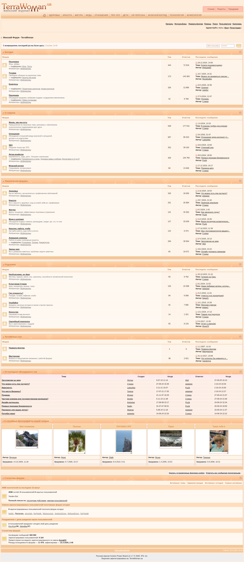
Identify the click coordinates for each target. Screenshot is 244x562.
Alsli (204, 244)
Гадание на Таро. (208, 277)
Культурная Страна (18, 284)
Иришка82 (206, 68)
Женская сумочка (208, 305)
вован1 (205, 307)
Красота (12, 200)
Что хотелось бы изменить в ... (214, 358)
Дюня (63, 457)
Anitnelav (131, 402)
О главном (10, 113)
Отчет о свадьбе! (208, 324)
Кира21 (205, 298)
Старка (205, 101)
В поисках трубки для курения (214, 126)
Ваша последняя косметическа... (215, 221)
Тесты (29, 66)
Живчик (130, 410)
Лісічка (130, 380)
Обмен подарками (29, 100)
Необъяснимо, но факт (19, 274)
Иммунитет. (7, 388)
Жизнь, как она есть (18, 122)
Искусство (13, 312)
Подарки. (205, 99)
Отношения (14, 134)
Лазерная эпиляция (209, 203)
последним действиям (36, 501)
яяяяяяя (205, 196)
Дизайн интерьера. (10, 402)
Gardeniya (206, 361)
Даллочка (19, 513)
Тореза (130, 391)
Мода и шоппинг (16, 219)
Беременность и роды (30, 159)
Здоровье (13, 191)
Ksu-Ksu (12, 526)
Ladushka (206, 140)
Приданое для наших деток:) (15, 410)
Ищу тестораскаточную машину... (215, 231)
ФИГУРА (79, 15)
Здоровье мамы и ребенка (50, 159)
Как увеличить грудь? (210, 212)
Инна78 (205, 326)
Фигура (12, 210)
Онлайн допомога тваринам (213, 252)
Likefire (205, 90)
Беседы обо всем (29, 78)
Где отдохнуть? (16, 293)
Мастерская (14, 356)
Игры (24, 66)
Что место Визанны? (11, 391)
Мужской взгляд (16, 166)
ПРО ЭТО (115, 15)
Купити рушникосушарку (211, 65)
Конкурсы (13, 84)
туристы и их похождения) (212, 296)
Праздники (233, 9)
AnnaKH (62, 540)
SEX (11, 145)
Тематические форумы (16, 181)
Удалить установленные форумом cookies (187, 473)
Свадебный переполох (19, 321)
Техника (35, 242)
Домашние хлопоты (18, 238)
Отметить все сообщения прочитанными (223, 473)
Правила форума (195, 24)
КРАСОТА (67, 15)
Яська (157, 457)
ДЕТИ (125, 15)
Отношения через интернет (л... (215, 137)
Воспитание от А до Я (70, 159)
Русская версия (102, 556)
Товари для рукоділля (210, 314)
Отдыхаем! (10, 264)
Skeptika (23, 526)
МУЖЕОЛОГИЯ (194, 15)
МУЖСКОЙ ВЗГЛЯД (157, 15)
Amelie (130, 399)
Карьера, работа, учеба (19, 229)
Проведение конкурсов (31, 89)
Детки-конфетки (16, 154)
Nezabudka (207, 79)
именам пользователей (57, 501)
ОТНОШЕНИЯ (101, 15)
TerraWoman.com (13, 337)
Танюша (206, 457)
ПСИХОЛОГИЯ (177, 15)
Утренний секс (207, 147)
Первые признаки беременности (215, 158)
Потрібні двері (8, 414)
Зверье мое (14, 249)
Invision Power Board (119, 556)
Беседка (9, 52)
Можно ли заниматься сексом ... (215, 76)
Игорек (130, 395)
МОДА (89, 15)
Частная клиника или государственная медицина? (25, 399)
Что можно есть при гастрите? (214, 193)
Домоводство (44, 242)
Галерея (204, 88)
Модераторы (25, 69)
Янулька (13, 457)
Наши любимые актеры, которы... (215, 286)
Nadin (129, 406)
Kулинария (26, 242)
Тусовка (12, 73)
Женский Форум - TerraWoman (18, 37)
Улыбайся (13, 303)
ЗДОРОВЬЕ (54, 15)
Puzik (204, 160)
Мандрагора (207, 351)
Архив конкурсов (47, 89)
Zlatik (111, 457)
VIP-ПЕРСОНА (138, 15)
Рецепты (221, 9)
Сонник (211, 9)
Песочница (14, 62)
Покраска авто (207, 168)
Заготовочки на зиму (210, 241)
